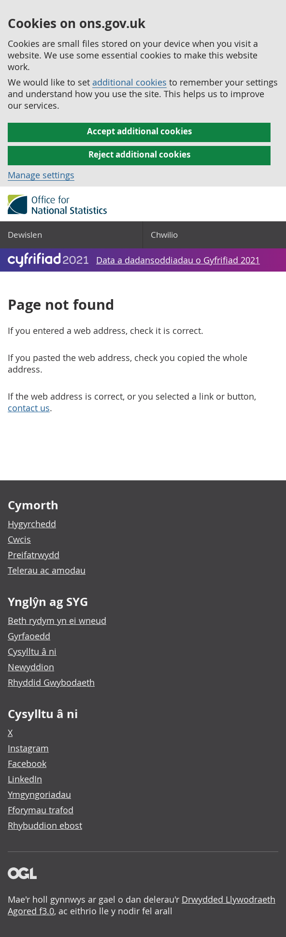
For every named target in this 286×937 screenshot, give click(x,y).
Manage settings (41, 175)
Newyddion (31, 667)
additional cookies (129, 82)
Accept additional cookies (139, 131)
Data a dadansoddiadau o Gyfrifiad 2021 (178, 260)
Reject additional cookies (139, 154)
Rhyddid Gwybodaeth (51, 682)
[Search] (214, 234)
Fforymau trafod (40, 810)
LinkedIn (25, 779)
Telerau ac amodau (47, 570)
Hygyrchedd (32, 524)
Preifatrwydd (33, 555)
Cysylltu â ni (32, 651)
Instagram (28, 748)
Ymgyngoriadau (39, 794)
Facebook (27, 763)
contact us (29, 408)
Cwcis (19, 539)
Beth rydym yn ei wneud (57, 620)
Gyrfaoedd (29, 636)
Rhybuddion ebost (45, 825)
